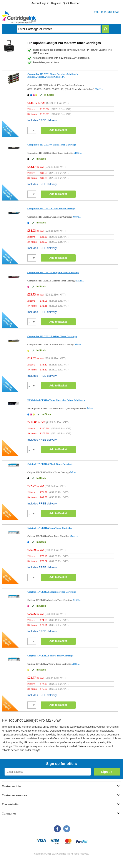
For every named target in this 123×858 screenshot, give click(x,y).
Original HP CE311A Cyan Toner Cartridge (49, 528)
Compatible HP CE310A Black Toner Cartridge (51, 144)
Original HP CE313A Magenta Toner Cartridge (51, 591)
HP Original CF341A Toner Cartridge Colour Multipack (56, 400)
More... (99, 88)
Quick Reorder (71, 3)
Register (56, 3)
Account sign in (40, 3)
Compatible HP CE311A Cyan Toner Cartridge (51, 208)
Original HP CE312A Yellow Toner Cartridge (50, 655)
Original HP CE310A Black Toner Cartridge (50, 464)
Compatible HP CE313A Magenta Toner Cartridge (53, 272)
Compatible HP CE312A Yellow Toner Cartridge (52, 336)
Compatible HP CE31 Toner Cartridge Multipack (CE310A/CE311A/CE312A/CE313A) (52, 75)
